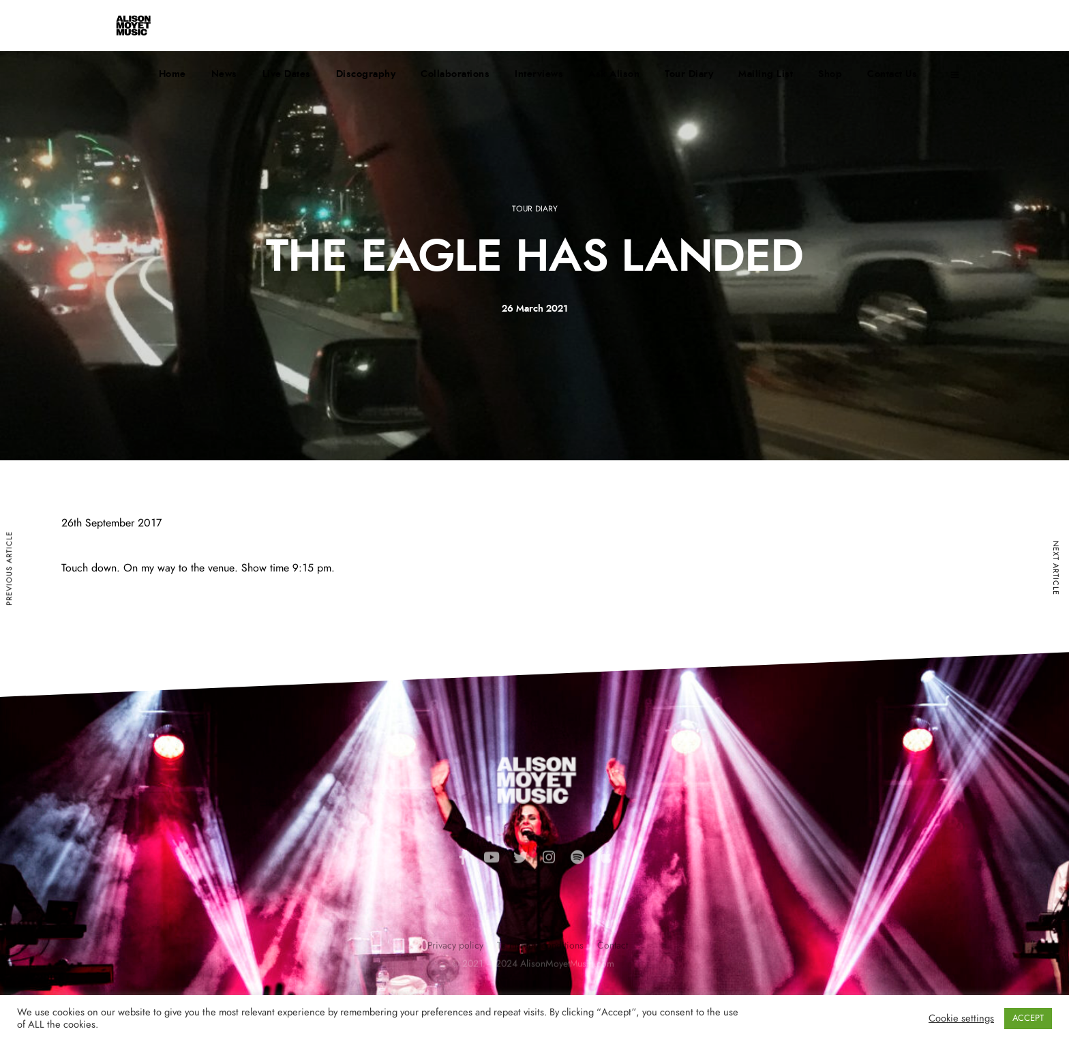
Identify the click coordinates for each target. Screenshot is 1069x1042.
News (224, 74)
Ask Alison (613, 74)
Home (172, 74)
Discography (366, 74)
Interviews (539, 74)
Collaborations (455, 74)
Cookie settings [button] (961, 1018)
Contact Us (892, 74)
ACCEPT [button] (1028, 1018)
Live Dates (286, 74)
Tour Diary (689, 74)
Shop (830, 74)
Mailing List (765, 74)
